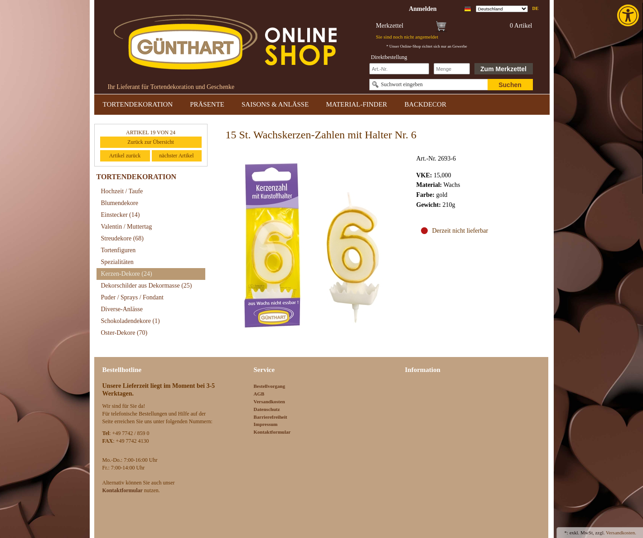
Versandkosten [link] (269, 401)
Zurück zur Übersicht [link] (150, 142)
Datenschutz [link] (267, 409)
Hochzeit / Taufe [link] (122, 191)
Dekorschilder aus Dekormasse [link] (146, 285)
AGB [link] (259, 393)
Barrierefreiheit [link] (270, 417)
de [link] (535, 8)
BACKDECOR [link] (425, 104)
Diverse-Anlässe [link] (122, 309)
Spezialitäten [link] (117, 262)
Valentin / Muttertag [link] (126, 226)
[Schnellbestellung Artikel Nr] (399, 68)
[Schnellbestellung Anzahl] (452, 68)
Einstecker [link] (120, 214)
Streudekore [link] (122, 238)
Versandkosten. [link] (621, 532)
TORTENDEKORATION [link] (138, 104)
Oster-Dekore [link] (124, 332)
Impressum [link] (266, 424)
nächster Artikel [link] (176, 155)
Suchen (510, 84)
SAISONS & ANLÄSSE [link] (275, 104)
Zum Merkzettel (503, 69)
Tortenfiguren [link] (118, 250)
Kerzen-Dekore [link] (126, 273)
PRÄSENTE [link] (207, 104)
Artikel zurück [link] (125, 155)
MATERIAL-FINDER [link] (356, 104)
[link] (629, 15)
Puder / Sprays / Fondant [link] (132, 297)
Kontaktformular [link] (272, 432)
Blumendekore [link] (119, 203)
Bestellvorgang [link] (269, 386)
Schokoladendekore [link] (130, 321)
